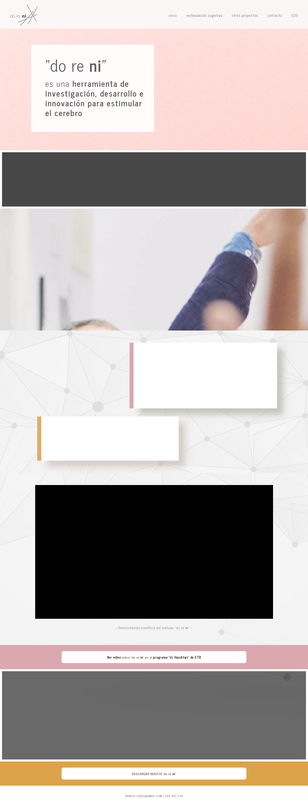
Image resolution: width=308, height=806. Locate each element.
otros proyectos (245, 15)
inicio (173, 15)
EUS (295, 15)
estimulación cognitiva (204, 15)
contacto (275, 15)
